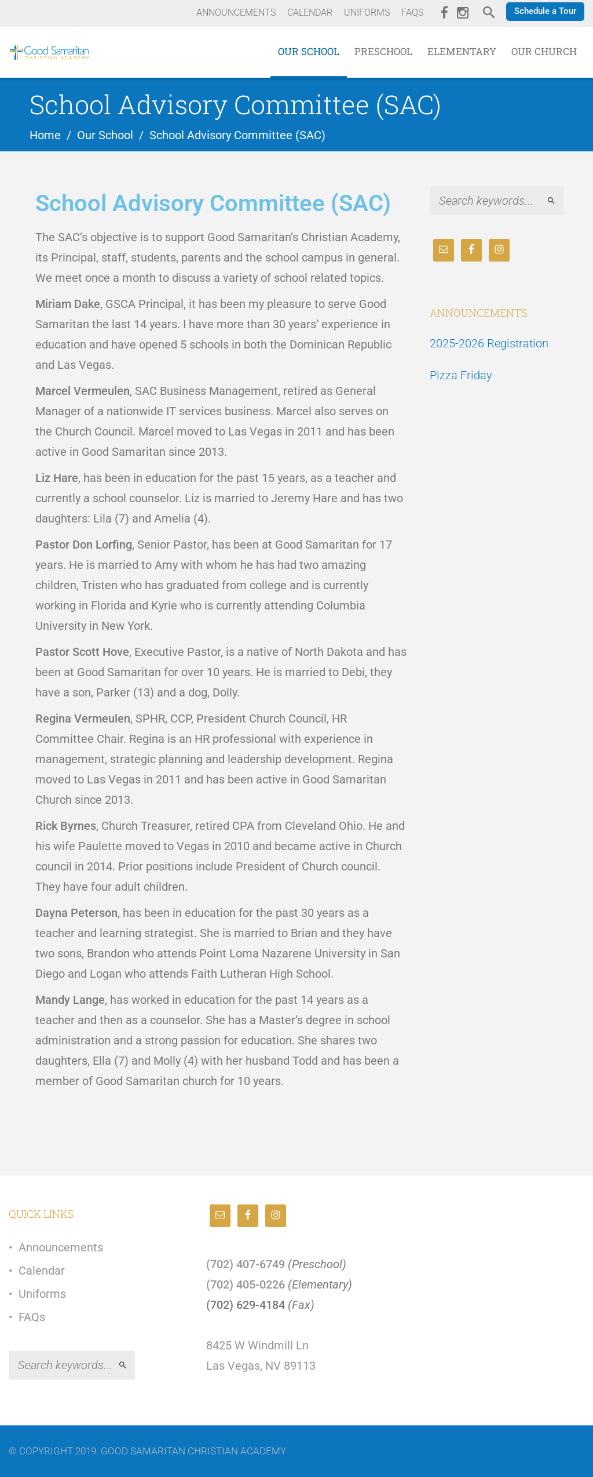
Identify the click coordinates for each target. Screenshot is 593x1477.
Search (556, 200)
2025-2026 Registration (489, 343)
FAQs (32, 1317)
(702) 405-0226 (245, 1284)
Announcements (61, 1247)
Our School (105, 135)
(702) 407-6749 (245, 1264)
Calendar (42, 1271)
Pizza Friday (461, 375)
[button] (545, 11)
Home (45, 135)
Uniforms (42, 1294)
